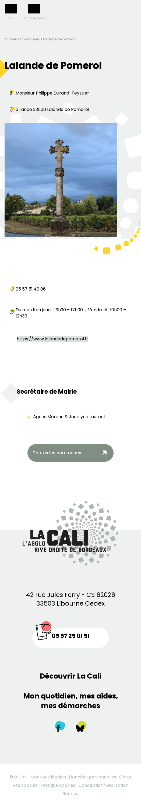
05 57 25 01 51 (71, 636)
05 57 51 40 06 (31, 289)
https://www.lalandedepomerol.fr (52, 339)
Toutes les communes (57, 453)
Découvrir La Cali (70, 676)
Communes (30, 39)
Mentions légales (48, 777)
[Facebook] (60, 727)
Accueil (11, 39)
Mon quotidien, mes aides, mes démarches (70, 701)
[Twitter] (81, 727)
